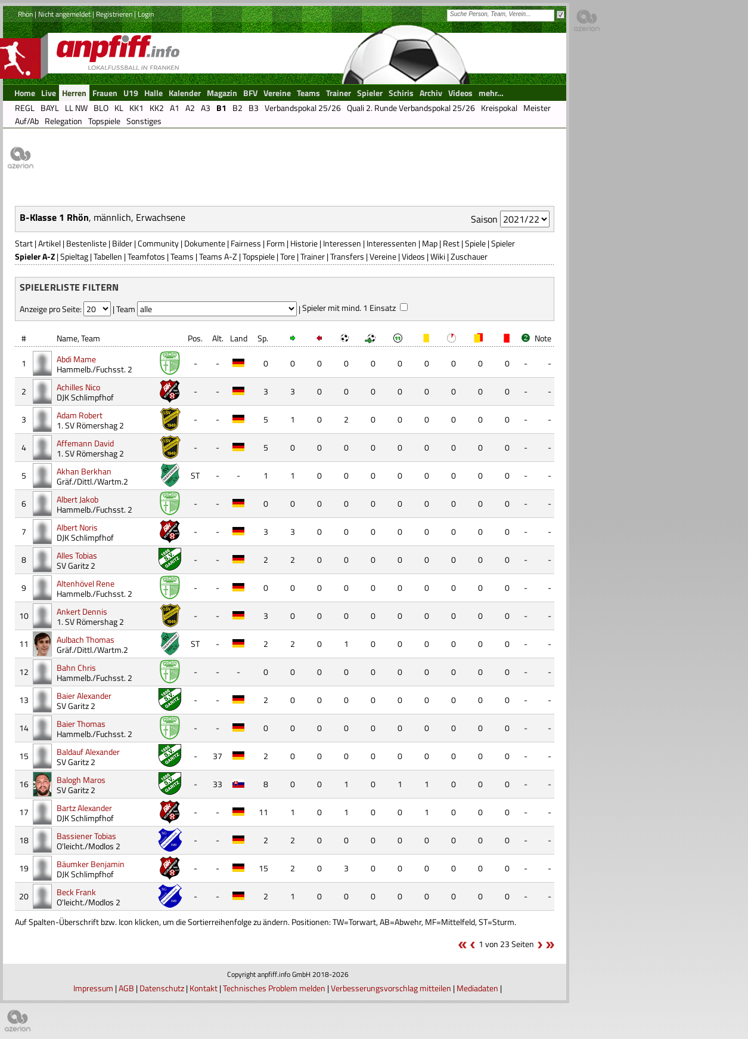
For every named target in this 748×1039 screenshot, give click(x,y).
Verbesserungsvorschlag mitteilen (391, 988)
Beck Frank (76, 892)
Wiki (437, 256)
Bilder (122, 243)
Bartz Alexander (84, 807)
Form (275, 243)
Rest (451, 243)
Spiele (475, 243)
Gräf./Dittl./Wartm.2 (92, 481)
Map (429, 243)
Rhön (25, 14)
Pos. (195, 338)
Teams (182, 256)
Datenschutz (161, 988)
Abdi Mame (76, 359)
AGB (126, 988)
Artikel (49, 243)
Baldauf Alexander (88, 751)
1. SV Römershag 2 (90, 425)
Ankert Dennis (82, 611)
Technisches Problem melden (274, 988)
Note (543, 338)
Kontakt (204, 988)
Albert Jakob (77, 499)
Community (158, 243)
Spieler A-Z (35, 256)
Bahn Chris (76, 667)
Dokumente (204, 243)
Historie (304, 243)
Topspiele (259, 256)
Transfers (347, 256)
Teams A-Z (218, 256)
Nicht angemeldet (64, 14)
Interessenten (392, 243)
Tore (287, 256)
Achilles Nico (78, 387)
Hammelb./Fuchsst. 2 (94, 369)
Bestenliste (86, 243)
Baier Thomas (81, 723)
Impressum (93, 988)
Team (90, 338)
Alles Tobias (77, 555)
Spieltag (74, 256)
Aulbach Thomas (85, 639)
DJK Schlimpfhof (85, 397)
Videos (413, 256)
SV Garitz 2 (76, 565)
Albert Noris (77, 527)
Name (67, 338)
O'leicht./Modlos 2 (88, 846)
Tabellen (108, 256)
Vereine (383, 256)
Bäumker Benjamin (91, 864)
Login (146, 14)
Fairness (246, 243)
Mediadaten (477, 988)
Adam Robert (80, 415)
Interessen (342, 243)
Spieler (503, 243)
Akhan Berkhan (84, 471)
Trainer (312, 256)
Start (24, 243)
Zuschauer (469, 256)
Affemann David (85, 443)
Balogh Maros (81, 779)
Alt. (218, 338)
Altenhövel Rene (85, 583)
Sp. (262, 338)
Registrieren (114, 14)
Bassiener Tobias (86, 836)
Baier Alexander (84, 695)
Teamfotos (146, 256)
